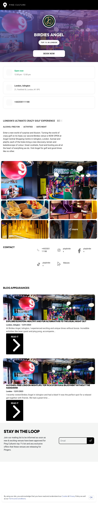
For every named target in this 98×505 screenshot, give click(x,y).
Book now (49, 53)
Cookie (65, 496)
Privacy (72, 496)
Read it (15, 341)
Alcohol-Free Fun (11, 127)
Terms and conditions (17, 499)
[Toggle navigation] (91, 4)
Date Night (41, 127)
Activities (28, 127)
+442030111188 (21, 102)
